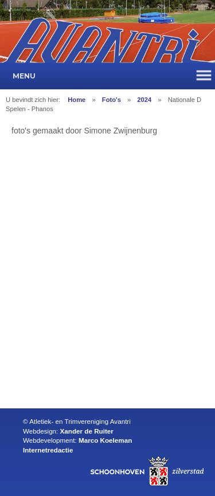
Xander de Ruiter (87, 431)
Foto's (111, 99)
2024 (144, 99)
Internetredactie (48, 450)
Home (76, 99)
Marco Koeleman (105, 440)
